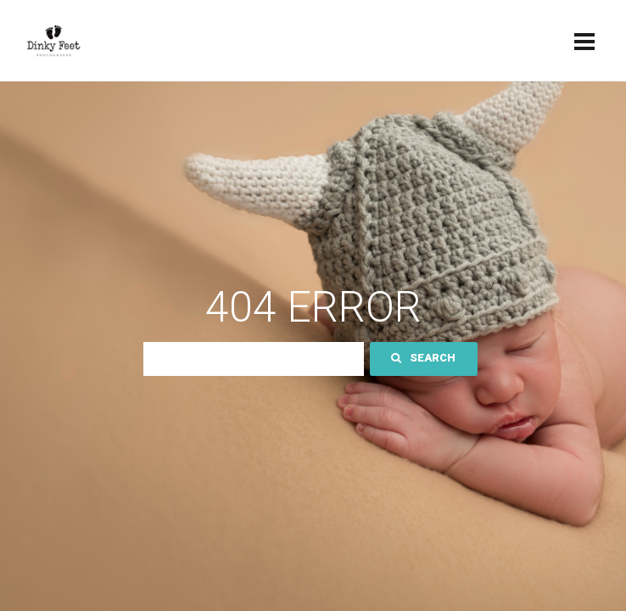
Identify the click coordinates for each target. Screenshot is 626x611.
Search (423, 357)
